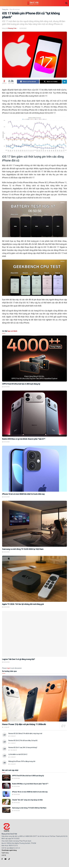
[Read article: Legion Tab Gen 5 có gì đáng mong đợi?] (34, 634)
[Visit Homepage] (33, 3)
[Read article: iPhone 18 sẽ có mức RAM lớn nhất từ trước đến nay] (34, 469)
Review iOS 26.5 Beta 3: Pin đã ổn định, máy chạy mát (25, 733)
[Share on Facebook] (28, 82)
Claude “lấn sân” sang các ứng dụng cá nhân (27, 800)
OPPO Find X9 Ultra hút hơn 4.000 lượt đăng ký (21, 384)
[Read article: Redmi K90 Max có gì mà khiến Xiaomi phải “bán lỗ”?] (34, 414)
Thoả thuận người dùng (9, 850)
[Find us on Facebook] (2, 859)
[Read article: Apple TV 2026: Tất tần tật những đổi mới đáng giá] (34, 579)
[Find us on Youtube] (5, 859)
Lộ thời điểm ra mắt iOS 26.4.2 (17, 754)
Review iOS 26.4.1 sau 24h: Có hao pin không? (22, 747)
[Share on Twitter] (51, 82)
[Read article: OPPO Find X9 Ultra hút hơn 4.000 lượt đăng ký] (34, 359)
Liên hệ (4, 855)
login (8, 668)
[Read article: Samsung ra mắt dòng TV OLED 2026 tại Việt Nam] (34, 524)
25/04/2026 (5, 387)
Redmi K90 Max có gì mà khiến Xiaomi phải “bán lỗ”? (23, 439)
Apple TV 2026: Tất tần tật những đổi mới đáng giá (23, 604)
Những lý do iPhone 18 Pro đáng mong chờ (21, 761)
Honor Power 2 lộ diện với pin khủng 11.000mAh (24, 724)
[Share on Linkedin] (64, 82)
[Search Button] (66, 3)
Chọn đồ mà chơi (15, 9)
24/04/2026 (5, 552)
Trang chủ (5, 9)
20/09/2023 (22, 28)
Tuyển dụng (5, 853)
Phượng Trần (12, 28)
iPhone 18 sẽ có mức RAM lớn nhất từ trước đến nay (23, 494)
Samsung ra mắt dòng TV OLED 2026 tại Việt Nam (23, 549)
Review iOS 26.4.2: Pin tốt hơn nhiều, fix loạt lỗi (22, 740)
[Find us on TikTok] (9, 859)
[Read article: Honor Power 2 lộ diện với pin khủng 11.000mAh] (34, 699)
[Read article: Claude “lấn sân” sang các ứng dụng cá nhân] (6, 802)
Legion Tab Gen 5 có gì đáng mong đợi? (18, 659)
